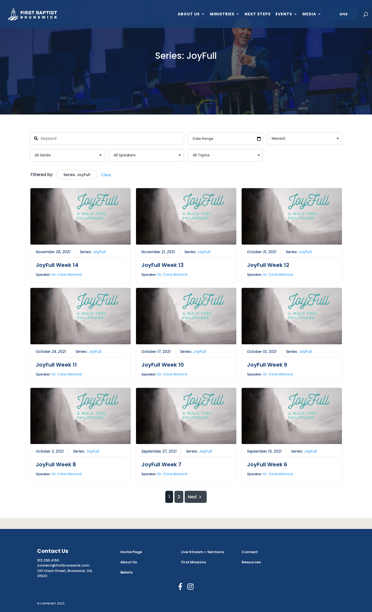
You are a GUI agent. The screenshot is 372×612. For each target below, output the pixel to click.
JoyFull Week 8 (55, 464)
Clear (106, 175)
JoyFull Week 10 (162, 364)
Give (343, 14)
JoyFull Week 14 (56, 265)
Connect (250, 551)
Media (309, 14)
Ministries (222, 14)
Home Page (131, 551)
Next (195, 497)
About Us (189, 14)
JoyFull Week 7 (161, 464)
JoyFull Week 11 (56, 364)
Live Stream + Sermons (202, 551)
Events (284, 14)
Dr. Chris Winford (66, 274)
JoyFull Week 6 (267, 464)
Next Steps (258, 14)
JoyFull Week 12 (268, 265)
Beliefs (126, 572)
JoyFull (99, 252)
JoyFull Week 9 (267, 364)
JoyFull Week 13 (162, 265)
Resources (251, 562)
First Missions (193, 562)
